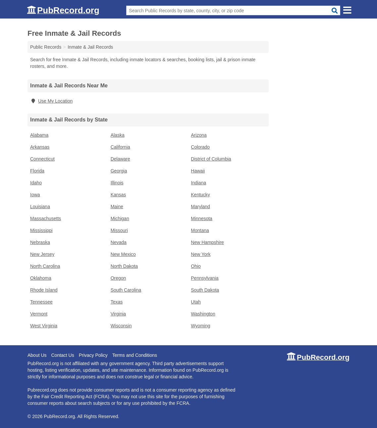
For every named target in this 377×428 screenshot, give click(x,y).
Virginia (118, 313)
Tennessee (41, 302)
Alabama (39, 135)
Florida (37, 170)
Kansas (118, 194)
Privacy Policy (93, 355)
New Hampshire (207, 242)
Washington (203, 313)
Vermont (38, 313)
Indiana (198, 182)
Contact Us (62, 355)
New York (200, 254)
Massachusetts (45, 218)
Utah (196, 302)
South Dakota (205, 290)
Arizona (198, 135)
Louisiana (40, 206)
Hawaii (198, 170)
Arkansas (39, 147)
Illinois (117, 182)
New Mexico (123, 254)
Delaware (120, 159)
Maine (117, 206)
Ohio (196, 266)
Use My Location (51, 101)
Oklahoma (40, 278)
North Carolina (45, 266)
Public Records (45, 47)
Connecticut (42, 159)
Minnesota (201, 218)
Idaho (36, 182)
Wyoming (200, 325)
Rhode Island (44, 290)
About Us (37, 355)
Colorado (200, 147)
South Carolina (126, 290)
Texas (117, 302)
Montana (200, 230)
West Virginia (43, 325)
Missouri (119, 230)
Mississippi (41, 230)
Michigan (120, 218)
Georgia (119, 170)
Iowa (35, 194)
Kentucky (200, 194)
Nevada (119, 242)
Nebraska (40, 242)
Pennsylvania (204, 278)
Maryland (200, 206)
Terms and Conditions (134, 355)
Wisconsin (121, 325)
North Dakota (124, 266)
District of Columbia (211, 159)
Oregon (118, 278)
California (120, 147)
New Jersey (42, 254)
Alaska (118, 135)
